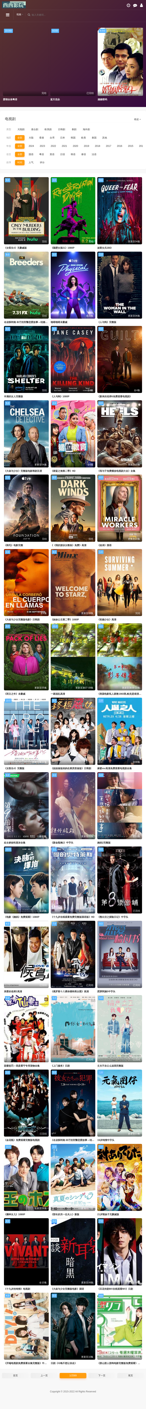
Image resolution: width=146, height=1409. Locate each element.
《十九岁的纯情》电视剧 (17, 1289)
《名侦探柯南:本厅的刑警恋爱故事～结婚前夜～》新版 (80, 1140)
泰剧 (74, 129)
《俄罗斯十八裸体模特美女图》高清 (70, 991)
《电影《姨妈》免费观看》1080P (21, 917)
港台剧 (34, 129)
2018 (97, 146)
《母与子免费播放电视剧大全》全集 (116, 471)
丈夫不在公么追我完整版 (110, 1065)
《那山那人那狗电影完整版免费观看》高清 (119, 1363)
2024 (31, 146)
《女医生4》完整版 (14, 768)
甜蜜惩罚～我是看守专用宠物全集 (22, 1065)
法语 (94, 154)
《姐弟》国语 (104, 545)
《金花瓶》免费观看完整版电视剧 (22, 1140)
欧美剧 (48, 129)
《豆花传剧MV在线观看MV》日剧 (115, 1289)
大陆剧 (21, 129)
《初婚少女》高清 (106, 619)
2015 (130, 146)
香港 (41, 137)
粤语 (41, 154)
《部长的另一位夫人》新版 (65, 1214)
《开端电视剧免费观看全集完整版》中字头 (26, 1363)
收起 (137, 119)
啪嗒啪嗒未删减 (59, 322)
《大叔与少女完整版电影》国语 (67, 1289)
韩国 (73, 137)
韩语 (73, 154)
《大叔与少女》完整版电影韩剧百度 (23, 471)
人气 (31, 162)
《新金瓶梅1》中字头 (62, 842)
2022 (53, 146)
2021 (64, 146)
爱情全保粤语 (10, 99)
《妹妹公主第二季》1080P (65, 619)
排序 (8, 162)
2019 (86, 146)
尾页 (130, 1375)
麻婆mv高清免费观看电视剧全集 (114, 768)
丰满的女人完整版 (13, 396)
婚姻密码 (102, 99)
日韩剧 (61, 129)
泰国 (94, 137)
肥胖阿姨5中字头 (106, 991)
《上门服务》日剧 (60, 1065)
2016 (119, 146)
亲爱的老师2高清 (13, 991)
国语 (31, 154)
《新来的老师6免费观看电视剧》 (114, 396)
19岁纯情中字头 (105, 1140)
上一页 (44, 1375)
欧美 (83, 137)
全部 (19, 137)
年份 (8, 146)
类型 (8, 129)
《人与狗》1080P (60, 396)
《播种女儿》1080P (14, 1214)
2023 (42, 146)
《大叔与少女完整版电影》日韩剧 (22, 619)
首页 (15, 1375)
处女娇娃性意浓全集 (14, 842)
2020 (75, 146)
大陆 (31, 137)
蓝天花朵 (55, 99)
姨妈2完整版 (104, 842)
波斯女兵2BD (104, 247)
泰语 (83, 154)
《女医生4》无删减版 (15, 247)
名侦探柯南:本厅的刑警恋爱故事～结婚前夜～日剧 (30, 322)
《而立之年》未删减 (14, 694)
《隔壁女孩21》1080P (62, 247)
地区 (8, 137)
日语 (62, 154)
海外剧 (86, 129)
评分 (42, 162)
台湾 (52, 137)
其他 (104, 137)
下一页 (101, 1375)
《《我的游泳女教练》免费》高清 (68, 545)
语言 (8, 154)
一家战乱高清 (58, 694)
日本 (62, 137)
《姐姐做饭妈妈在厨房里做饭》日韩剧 (71, 768)
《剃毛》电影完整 (13, 545)
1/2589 (73, 1375)
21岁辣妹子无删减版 (108, 1214)
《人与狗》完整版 (106, 322)
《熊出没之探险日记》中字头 (112, 917)
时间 (19, 162)
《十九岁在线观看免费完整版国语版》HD (72, 917)
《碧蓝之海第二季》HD (63, 471)
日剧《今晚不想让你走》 (64, 1363)
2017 (108, 146)
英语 (52, 154)
